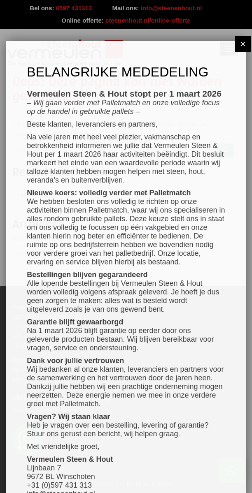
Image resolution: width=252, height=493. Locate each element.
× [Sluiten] (243, 43)
